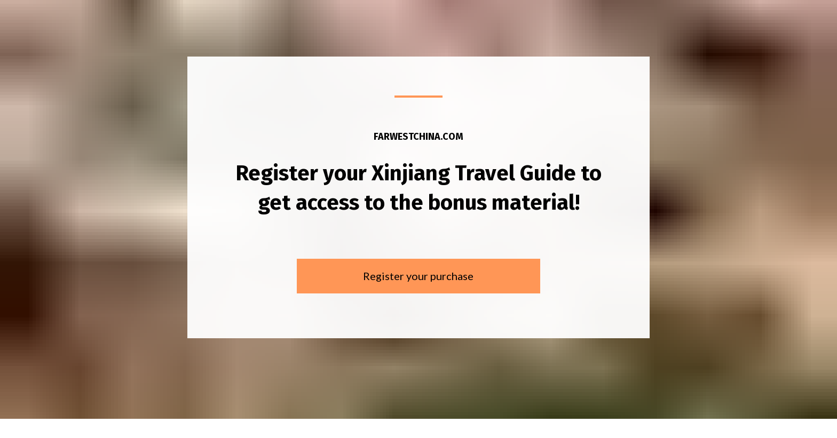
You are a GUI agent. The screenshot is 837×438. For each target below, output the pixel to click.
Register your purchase (418, 272)
